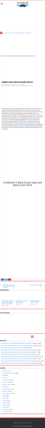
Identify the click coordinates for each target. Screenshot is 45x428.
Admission (5, 371)
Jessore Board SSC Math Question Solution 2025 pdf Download (17, 358)
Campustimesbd (6, 84)
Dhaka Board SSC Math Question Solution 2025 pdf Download (17, 352)
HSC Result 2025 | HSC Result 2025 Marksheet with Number (17, 33)
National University (8, 384)
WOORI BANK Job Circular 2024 (35, 301)
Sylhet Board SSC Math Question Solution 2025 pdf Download (17, 354)
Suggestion (5, 405)
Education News (7, 380)
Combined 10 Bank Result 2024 (22, 301)
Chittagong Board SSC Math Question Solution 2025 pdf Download (18, 356)
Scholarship (6, 400)
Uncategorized (6, 409)
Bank (7, 56)
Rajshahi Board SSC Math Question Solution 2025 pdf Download (17, 363)
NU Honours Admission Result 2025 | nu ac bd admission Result (17, 345)
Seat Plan (5, 402)
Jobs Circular (6, 382)
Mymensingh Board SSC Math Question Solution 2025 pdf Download (18, 361)
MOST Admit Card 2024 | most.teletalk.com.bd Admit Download (10, 285)
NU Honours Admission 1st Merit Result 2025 (13, 347)
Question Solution (7, 393)
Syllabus (5, 407)
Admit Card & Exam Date (9, 373)
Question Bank (6, 391)
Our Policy (22, 422)
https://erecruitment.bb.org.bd (27, 126)
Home (2, 56)
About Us (15, 422)
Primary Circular (7, 389)
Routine (5, 398)
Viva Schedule (6, 411)
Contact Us (29, 422)
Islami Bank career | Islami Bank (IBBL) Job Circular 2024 (8, 302)
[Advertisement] (22, 19)
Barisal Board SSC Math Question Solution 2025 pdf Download (17, 350)
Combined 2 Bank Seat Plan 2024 (34, 285)
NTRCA (4, 386)
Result (4, 396)
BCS (4, 377)
